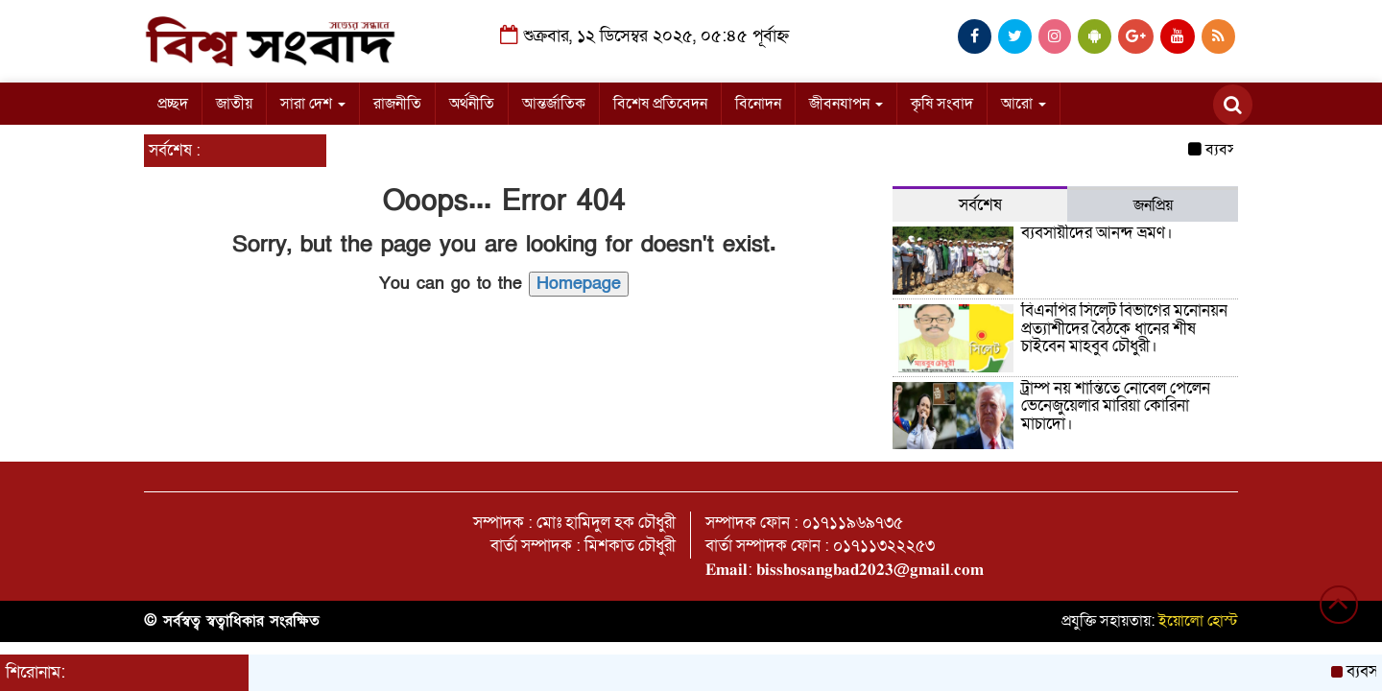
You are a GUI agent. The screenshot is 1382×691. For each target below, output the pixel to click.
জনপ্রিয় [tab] (1153, 205)
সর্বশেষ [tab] (980, 205)
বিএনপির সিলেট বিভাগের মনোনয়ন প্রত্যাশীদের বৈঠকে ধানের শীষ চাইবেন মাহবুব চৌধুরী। (1124, 328)
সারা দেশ (313, 103)
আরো (1023, 103)
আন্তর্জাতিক (553, 103)
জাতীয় (234, 103)
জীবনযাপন (846, 103)
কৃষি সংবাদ (942, 103)
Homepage (578, 284)
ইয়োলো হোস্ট (1198, 620)
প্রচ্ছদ (172, 103)
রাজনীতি (397, 103)
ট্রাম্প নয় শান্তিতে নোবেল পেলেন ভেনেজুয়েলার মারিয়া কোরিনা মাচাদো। (1115, 406)
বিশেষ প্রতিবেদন (660, 103)
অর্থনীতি (471, 103)
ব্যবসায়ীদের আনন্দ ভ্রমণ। (1097, 233)
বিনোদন (758, 103)
